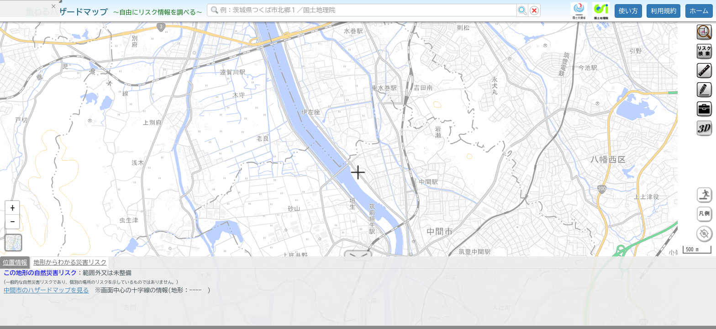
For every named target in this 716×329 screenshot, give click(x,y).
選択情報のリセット (96, 180)
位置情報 (15, 264)
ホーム (699, 11)
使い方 (628, 11)
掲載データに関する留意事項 (50, 155)
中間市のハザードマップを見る (46, 292)
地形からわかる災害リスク (69, 264)
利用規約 (663, 11)
